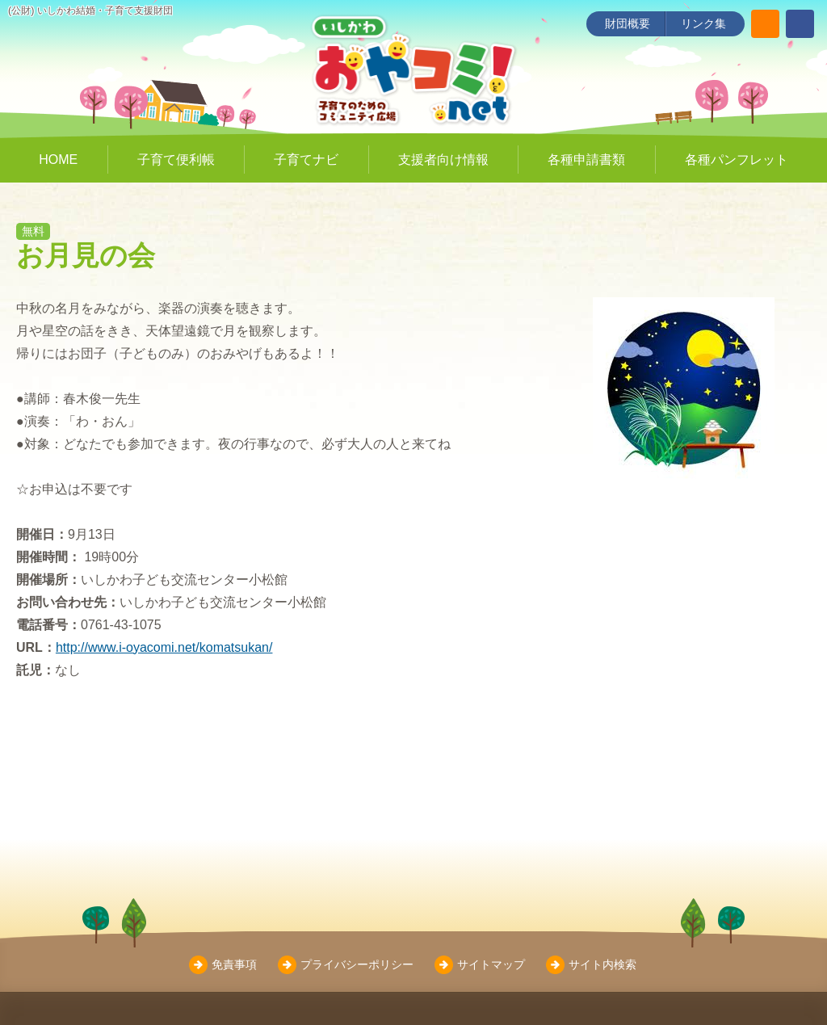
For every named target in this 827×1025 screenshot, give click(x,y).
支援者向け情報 (443, 159)
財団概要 (627, 23)
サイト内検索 (602, 964)
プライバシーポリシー (357, 964)
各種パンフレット (736, 159)
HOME (58, 159)
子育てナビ (306, 159)
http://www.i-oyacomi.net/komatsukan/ (164, 647)
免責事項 (234, 964)
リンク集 (703, 23)
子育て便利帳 (176, 159)
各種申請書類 (586, 159)
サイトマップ (491, 964)
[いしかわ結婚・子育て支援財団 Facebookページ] (800, 24)
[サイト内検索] (765, 24)
